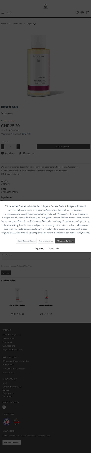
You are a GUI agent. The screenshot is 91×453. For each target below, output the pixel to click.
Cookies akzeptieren (46, 241)
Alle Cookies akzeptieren (65, 241)
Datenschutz (52, 248)
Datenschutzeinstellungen (26, 241)
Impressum (38, 248)
